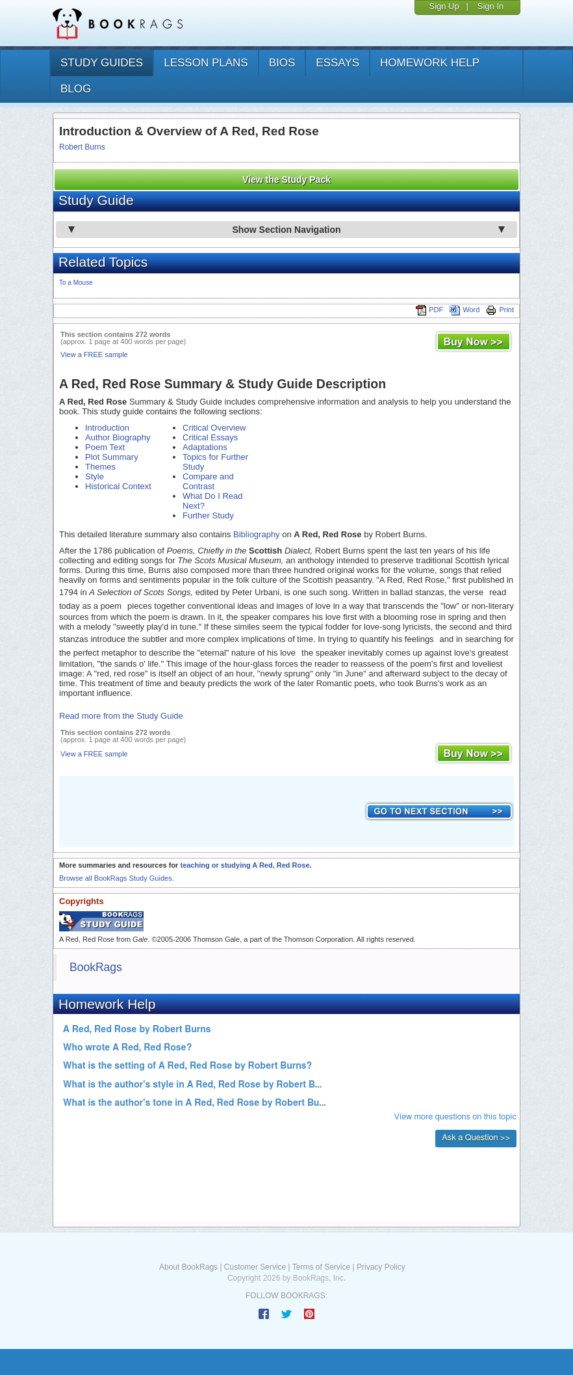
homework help (429, 63)
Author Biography (117, 437)
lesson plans (206, 63)
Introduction (107, 428)
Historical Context (118, 486)
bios (282, 63)
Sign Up (444, 6)
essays (337, 63)
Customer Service (255, 1267)
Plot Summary (111, 457)
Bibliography (256, 534)
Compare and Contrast (208, 481)
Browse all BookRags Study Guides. (116, 878)
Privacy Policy (381, 1267)
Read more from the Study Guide (121, 716)
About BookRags (188, 1267)
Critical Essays (210, 437)
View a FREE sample (94, 354)
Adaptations (205, 447)
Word (464, 310)
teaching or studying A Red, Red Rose (244, 865)
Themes (100, 467)
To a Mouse (76, 282)
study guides (101, 63)
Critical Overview (214, 428)
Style (94, 476)
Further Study (208, 515)
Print (500, 310)
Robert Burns (82, 147)
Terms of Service (321, 1267)
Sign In (490, 6)
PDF (429, 310)
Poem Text (105, 447)
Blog (75, 89)
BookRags (96, 967)
